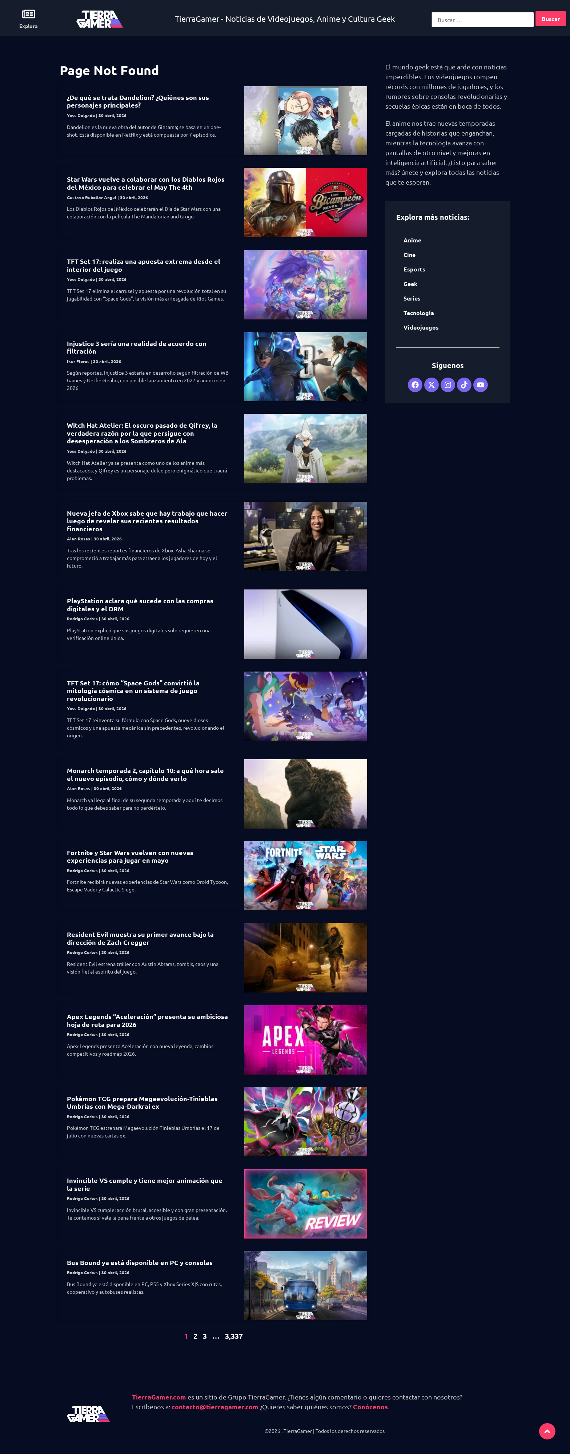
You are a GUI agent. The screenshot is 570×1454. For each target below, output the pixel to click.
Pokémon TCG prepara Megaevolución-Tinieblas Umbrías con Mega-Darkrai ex (142, 1102)
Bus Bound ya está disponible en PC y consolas (140, 1262)
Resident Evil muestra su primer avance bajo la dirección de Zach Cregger (140, 938)
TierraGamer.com (159, 1397)
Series (412, 298)
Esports (414, 269)
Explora (28, 26)
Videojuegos (421, 327)
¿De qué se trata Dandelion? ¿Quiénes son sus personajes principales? (138, 101)
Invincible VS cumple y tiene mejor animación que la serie (144, 1184)
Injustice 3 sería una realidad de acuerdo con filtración (136, 347)
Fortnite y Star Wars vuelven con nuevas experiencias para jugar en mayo (130, 856)
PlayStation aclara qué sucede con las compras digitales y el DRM (140, 604)
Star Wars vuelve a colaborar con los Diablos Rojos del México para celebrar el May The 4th (146, 183)
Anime (412, 240)
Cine (410, 254)
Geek (410, 283)
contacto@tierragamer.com (215, 1406)
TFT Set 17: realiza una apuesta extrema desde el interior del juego (143, 265)
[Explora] (28, 14)
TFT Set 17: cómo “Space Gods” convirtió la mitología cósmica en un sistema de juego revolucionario (133, 690)
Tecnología (419, 313)
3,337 (234, 1336)
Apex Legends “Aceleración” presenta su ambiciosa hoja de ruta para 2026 (147, 1020)
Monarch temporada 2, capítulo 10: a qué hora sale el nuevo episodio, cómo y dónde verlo (145, 774)
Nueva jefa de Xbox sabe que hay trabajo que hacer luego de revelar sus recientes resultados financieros (147, 521)
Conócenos (370, 1406)
